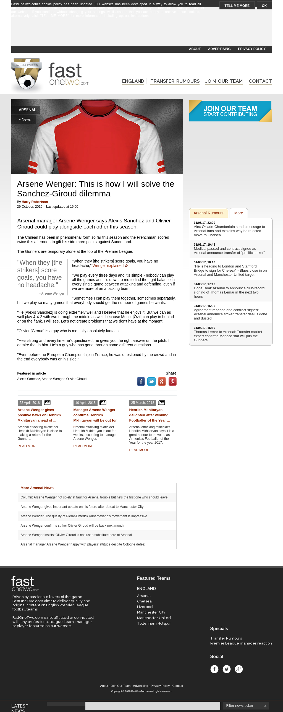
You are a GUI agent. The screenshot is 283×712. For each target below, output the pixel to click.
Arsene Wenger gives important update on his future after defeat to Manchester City (82, 507)
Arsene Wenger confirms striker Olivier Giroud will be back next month (72, 525)
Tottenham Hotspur (154, 623)
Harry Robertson (35, 202)
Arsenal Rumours (209, 213)
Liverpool (145, 607)
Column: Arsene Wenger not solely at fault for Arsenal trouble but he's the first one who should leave (94, 497)
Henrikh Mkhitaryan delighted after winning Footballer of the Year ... (149, 415)
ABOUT (195, 49)
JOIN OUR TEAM (224, 81)
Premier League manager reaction (241, 643)
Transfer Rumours (226, 638)
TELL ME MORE (237, 6)
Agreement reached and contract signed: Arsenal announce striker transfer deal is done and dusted (230, 314)
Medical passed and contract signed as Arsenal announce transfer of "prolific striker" (229, 250)
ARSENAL (27, 110)
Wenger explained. (109, 265)
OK (264, 6)
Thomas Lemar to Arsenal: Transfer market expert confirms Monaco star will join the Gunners (228, 336)
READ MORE (28, 446)
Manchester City (151, 612)
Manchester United (154, 618)
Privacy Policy (160, 685)
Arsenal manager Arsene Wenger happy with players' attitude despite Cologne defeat (83, 544)
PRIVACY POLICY (252, 49)
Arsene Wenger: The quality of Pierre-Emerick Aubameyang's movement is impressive (84, 516)
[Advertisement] (141, 32)
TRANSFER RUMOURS (175, 81)
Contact (177, 685)
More (238, 213)
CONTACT (260, 81)
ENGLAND (133, 81)
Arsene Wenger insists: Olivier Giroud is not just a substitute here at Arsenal (76, 535)
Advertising (140, 685)
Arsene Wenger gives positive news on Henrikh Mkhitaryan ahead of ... (39, 415)
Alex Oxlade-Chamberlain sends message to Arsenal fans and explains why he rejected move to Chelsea (229, 231)
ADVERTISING (219, 49)
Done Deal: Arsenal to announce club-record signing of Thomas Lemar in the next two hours (229, 292)
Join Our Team (120, 685)
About (104, 685)
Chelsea (144, 601)
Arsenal (144, 596)
